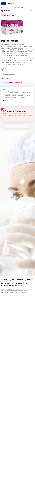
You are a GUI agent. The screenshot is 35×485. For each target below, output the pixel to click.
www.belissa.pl (6, 78)
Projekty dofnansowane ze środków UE (12, 7)
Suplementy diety (8, 15)
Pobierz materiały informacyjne (14, 82)
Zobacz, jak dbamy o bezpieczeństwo (13, 296)
